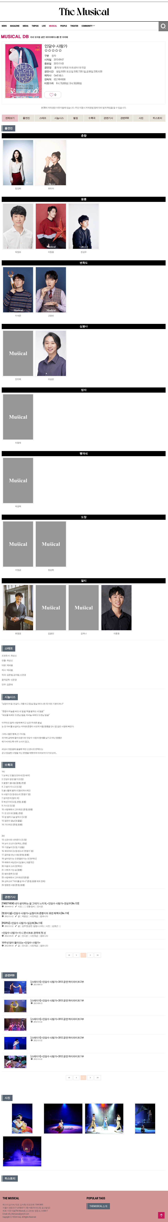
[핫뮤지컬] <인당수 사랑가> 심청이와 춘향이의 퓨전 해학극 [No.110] (35, 913)
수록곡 (91, 118)
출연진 (26, 118)
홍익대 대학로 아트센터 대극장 (70, 67)
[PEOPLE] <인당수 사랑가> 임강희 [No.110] (22, 923)
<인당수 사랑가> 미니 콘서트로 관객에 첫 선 (24, 932)
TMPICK (35, 26)
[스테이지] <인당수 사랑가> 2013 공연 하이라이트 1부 (57, 1000)
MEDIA (25, 26)
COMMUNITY (88, 26)
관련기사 (108, 118)
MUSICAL (53, 26)
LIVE (44, 26)
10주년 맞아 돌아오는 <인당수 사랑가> (21, 942)
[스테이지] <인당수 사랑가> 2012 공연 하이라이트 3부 (57, 1019)
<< (69, 955)
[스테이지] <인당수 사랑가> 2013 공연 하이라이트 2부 (57, 981)
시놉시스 (59, 118)
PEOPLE (63, 26)
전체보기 (10, 118)
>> (97, 955)
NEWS (4, 26)
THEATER (74, 26)
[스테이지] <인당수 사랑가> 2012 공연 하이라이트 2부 (57, 1037)
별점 (75, 118)
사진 (141, 118)
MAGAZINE (14, 26)
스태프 (42, 118)
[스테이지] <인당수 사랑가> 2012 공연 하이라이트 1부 (57, 1056)
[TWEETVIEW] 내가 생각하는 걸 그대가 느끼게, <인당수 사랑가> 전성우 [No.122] (40, 903)
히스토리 (157, 118)
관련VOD (124, 118)
